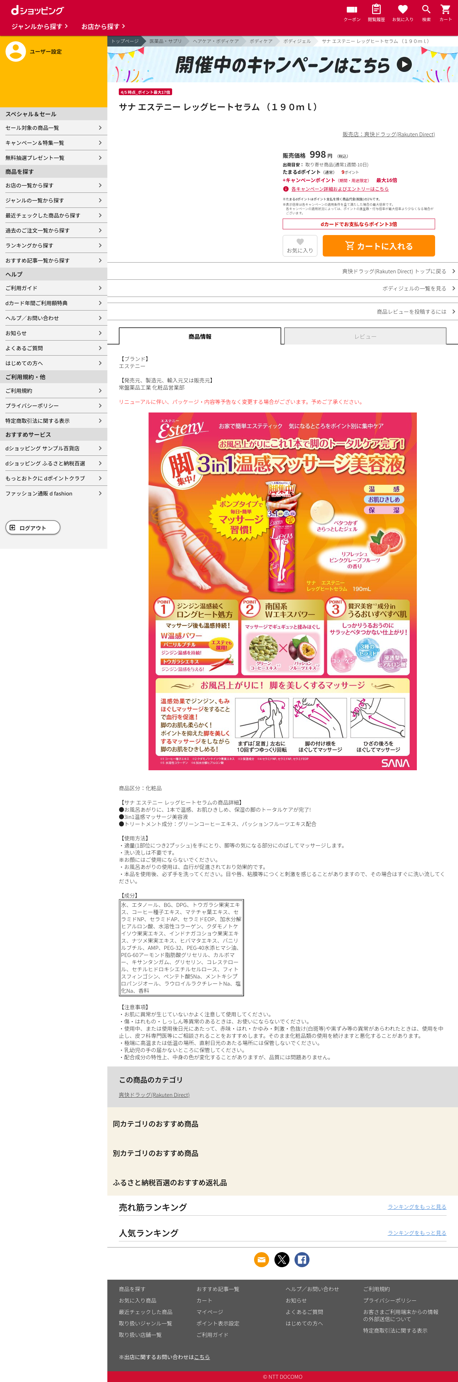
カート (204, 1300)
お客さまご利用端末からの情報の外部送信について (400, 1315)
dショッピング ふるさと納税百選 (45, 463)
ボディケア (261, 41)
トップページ (125, 41)
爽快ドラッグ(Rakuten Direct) (154, 1094)
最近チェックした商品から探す (43, 215)
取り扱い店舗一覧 (140, 1334)
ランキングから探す (29, 245)
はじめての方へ (24, 363)
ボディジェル (297, 41)
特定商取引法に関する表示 (37, 420)
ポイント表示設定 (217, 1323)
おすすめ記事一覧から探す (37, 260)
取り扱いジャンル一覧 (145, 1323)
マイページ (209, 1311)
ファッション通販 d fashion (38, 493)
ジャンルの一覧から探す (34, 200)
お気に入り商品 (137, 1300)
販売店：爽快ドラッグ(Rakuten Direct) (389, 134)
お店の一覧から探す (29, 185)
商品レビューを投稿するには (412, 311)
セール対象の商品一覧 (32, 127)
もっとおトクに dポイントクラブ (45, 478)
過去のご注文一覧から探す (37, 230)
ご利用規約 (18, 390)
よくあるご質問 (24, 348)
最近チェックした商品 (145, 1311)
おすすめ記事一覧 (217, 1289)
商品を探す (132, 1289)
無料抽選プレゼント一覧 (34, 157)
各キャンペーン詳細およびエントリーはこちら (340, 188)
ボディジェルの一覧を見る (415, 288)
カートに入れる (379, 245)
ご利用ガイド (21, 288)
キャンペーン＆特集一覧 (34, 142)
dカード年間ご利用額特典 (36, 303)
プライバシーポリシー (32, 405)
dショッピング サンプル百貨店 (42, 448)
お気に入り (300, 250)
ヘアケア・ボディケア (216, 41)
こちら (202, 1357)
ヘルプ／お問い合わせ (32, 318)
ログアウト (33, 528)
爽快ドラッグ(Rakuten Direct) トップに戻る (394, 271)
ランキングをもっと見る (417, 1206)
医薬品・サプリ (166, 41)
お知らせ (16, 333)
